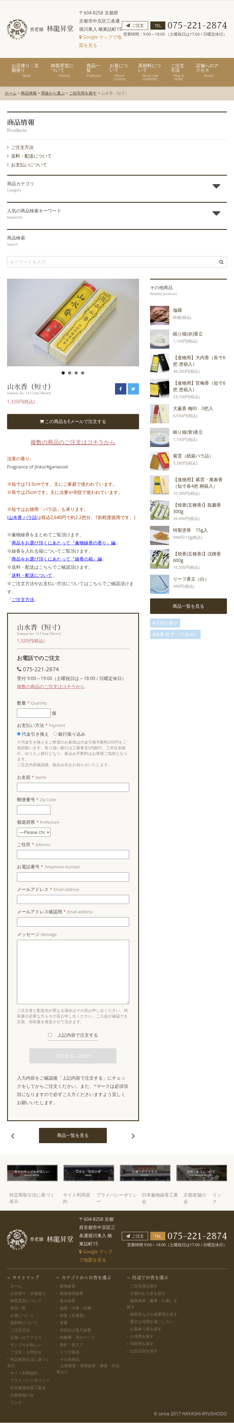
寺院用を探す (142, 1343)
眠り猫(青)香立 (188, 432)
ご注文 (138, 25)
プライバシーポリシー (30, 1380)
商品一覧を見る (73, 1135)
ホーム (11, 93)
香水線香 (67, 1301)
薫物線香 (67, 1286)
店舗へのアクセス (209, 70)
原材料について (150, 71)
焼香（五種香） (73, 1315)
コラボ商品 (69, 1352)
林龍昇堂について (64, 70)
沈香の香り (166, 623)
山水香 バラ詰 (22, 518)
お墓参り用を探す (146, 1329)
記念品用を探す (144, 1351)
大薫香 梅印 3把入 (193, 408)
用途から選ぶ (53, 93)
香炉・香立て (71, 1345)
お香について (119, 71)
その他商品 (88, 1366)
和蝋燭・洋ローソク (77, 1337)
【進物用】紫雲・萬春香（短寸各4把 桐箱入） (198, 482)
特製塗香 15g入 (190, 530)
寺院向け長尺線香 (75, 1330)
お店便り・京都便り (27, 70)
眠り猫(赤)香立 (188, 334)
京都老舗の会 (22, 1395)
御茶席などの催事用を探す (153, 1314)
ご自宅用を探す (83, 93)
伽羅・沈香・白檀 (75, 1308)
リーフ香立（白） (191, 579)
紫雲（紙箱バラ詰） (193, 456)
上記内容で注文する (73, 1035)
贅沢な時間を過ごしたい (152, 1321)
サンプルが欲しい (26, 1345)
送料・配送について (32, 156)
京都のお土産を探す (148, 1293)
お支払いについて (29, 165)
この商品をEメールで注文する (73, 422)
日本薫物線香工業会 (28, 1388)
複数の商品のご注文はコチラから (73, 442)
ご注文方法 (179, 71)
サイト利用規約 (24, 1373)
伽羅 (177, 310)
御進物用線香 (71, 1293)
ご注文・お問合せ (26, 1352)
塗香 (64, 1323)
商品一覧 (93, 70)
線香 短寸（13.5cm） (177, 634)
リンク (16, 1402)
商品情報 (29, 93)
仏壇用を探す (142, 1336)
